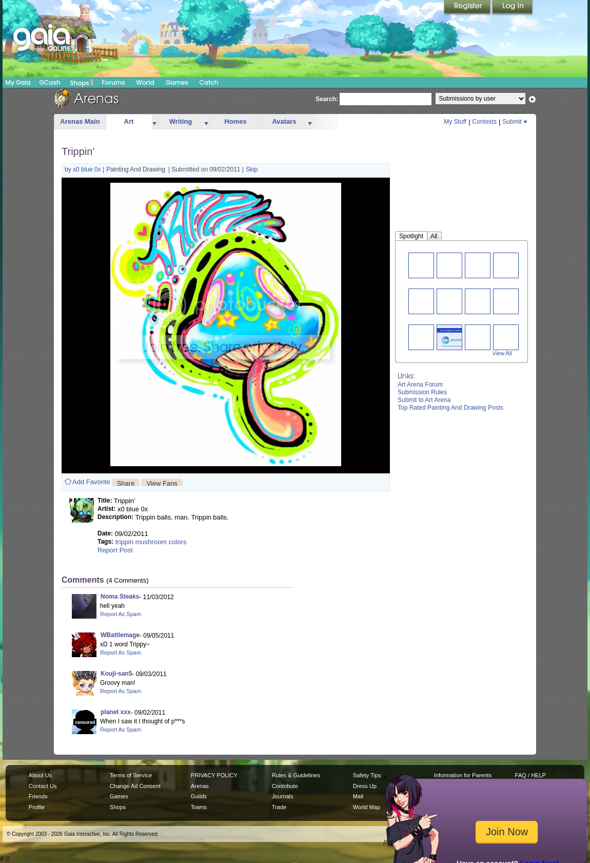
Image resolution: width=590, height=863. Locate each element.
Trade (279, 807)
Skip (252, 169)
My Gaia (17, 82)
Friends (38, 796)
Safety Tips (367, 775)
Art (129, 121)
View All (502, 353)
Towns (199, 807)
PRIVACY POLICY (214, 775)
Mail (358, 796)
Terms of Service (131, 775)
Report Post (115, 550)
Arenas (200, 786)
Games (177, 82)
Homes (235, 121)
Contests (485, 121)
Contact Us (43, 786)
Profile (37, 807)
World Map (366, 807)
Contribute (285, 786)
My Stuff (455, 121)
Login (512, 7)
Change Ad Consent (135, 786)
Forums (113, 82)
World (145, 82)
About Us (40, 775)
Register (468, 7)
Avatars (284, 121)
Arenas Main (80, 121)
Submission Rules (422, 392)
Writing (180, 121)
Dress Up (365, 786)
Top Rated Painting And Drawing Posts (450, 407)
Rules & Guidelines (296, 775)
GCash (50, 82)
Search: (327, 99)
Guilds (199, 796)
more (154, 121)
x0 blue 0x (88, 169)
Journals (282, 796)
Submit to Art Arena (424, 400)
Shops (81, 83)
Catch (209, 82)
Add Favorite (91, 482)
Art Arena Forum (420, 384)
